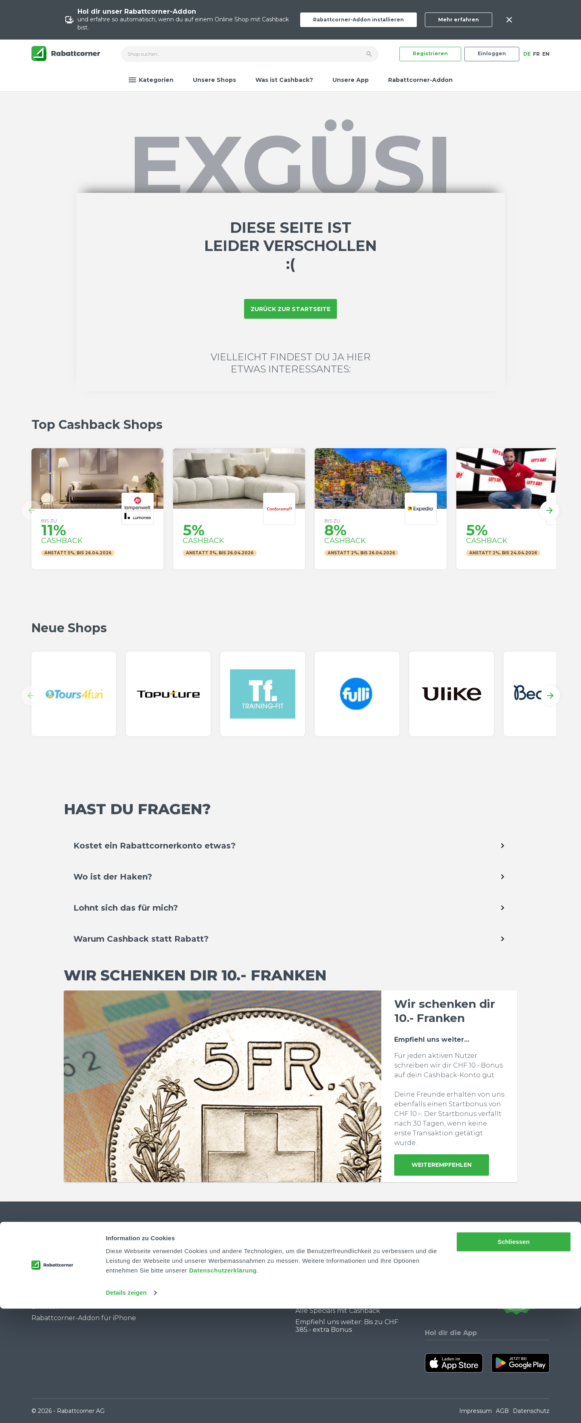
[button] (31, 510)
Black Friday (315, 1287)
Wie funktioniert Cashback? (76, 1287)
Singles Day (313, 1276)
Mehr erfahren (458, 20)
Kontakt (44, 1253)
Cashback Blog (319, 1253)
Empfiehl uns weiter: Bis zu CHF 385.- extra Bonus (346, 1325)
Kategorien (150, 80)
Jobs (173, 1264)
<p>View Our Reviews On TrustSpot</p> (516, 1283)
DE (527, 54)
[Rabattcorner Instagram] (441, 1283)
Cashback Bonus (322, 1299)
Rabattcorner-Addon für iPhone (83, 1318)
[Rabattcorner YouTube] (430, 1283)
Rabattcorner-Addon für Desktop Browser (85, 1302)
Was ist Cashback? (284, 80)
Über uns (181, 1253)
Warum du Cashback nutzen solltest (354, 1264)
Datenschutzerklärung (223, 1384)
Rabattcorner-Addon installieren (358, 20)
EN (546, 54)
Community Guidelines (68, 1276)
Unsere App (350, 80)
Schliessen (513, 1356)
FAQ (38, 1264)
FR (536, 54)
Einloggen (492, 53)
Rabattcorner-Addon (420, 80)
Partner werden (192, 1276)
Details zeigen (126, 1407)
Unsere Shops (214, 80)
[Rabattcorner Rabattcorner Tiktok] (452, 1283)
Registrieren (430, 53)
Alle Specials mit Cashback (337, 1310)
